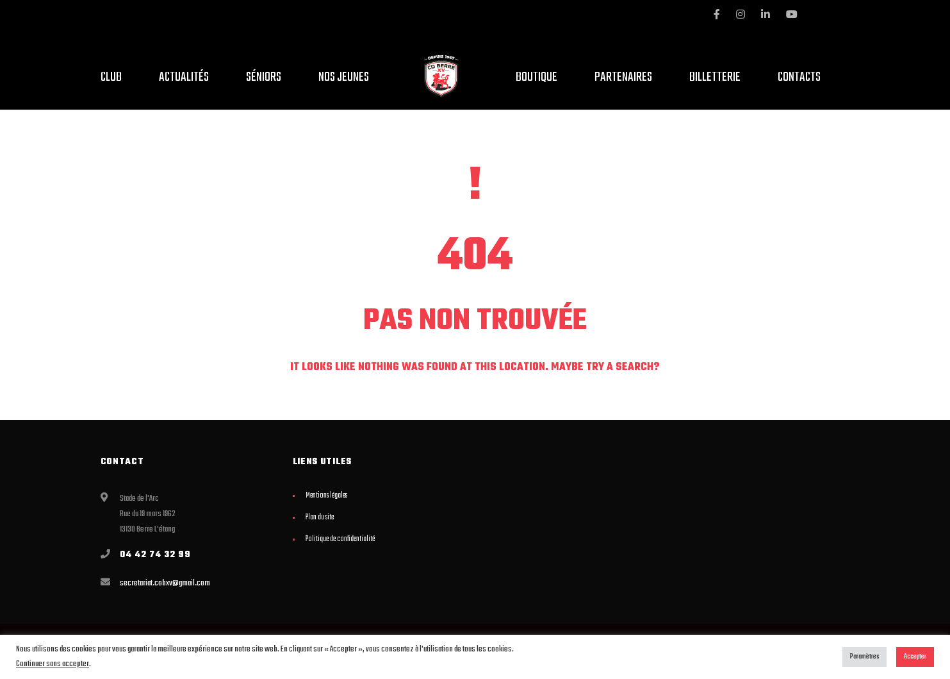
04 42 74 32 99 (155, 555)
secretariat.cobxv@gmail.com (165, 583)
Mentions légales (326, 495)
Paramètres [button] (864, 656)
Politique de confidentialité (340, 539)
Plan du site (320, 517)
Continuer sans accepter (52, 664)
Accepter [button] (915, 656)
